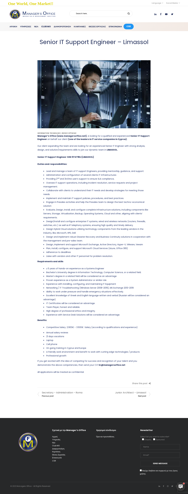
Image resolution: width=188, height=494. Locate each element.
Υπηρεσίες (56, 439)
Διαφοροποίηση (58, 448)
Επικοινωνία (57, 457)
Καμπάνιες (56, 451)
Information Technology (49, 133)
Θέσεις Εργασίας (69, 133)
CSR (54, 461)
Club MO (56, 445)
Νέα (53, 442)
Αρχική (54, 436)
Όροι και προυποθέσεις (105, 436)
